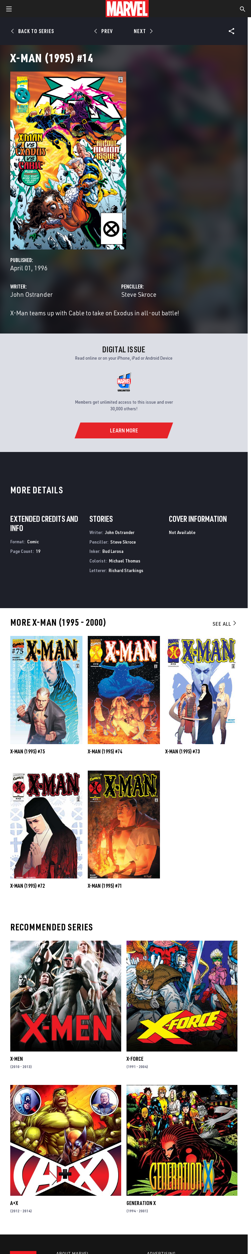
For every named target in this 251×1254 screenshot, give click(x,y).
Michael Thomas (124, 560)
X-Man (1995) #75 (27, 751)
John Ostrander (31, 294)
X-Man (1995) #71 (105, 885)
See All (225, 623)
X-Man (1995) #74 (105, 751)
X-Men (16, 1058)
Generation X (141, 1203)
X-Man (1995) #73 (182, 751)
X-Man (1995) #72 (27, 885)
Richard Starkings (126, 570)
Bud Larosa (113, 551)
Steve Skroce (138, 294)
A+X (14, 1203)
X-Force (134, 1058)
